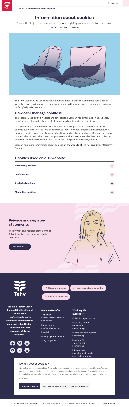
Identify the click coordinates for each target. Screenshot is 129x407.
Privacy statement (52, 404)
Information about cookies (26, 404)
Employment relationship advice (50, 326)
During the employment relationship (84, 334)
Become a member (57, 288)
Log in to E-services (58, 297)
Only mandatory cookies (55, 386)
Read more (18, 247)
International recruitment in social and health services (82, 353)
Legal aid (45, 332)
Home (22, 9)
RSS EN (95, 404)
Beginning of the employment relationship (80, 326)
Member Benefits (51, 310)
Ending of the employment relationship (79, 343)
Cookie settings (80, 386)
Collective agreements (83, 318)
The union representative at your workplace (52, 318)
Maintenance (109, 404)
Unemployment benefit (52, 337)
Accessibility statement (76, 404)
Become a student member (90, 288)
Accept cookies (30, 386)
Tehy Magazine (48, 341)
